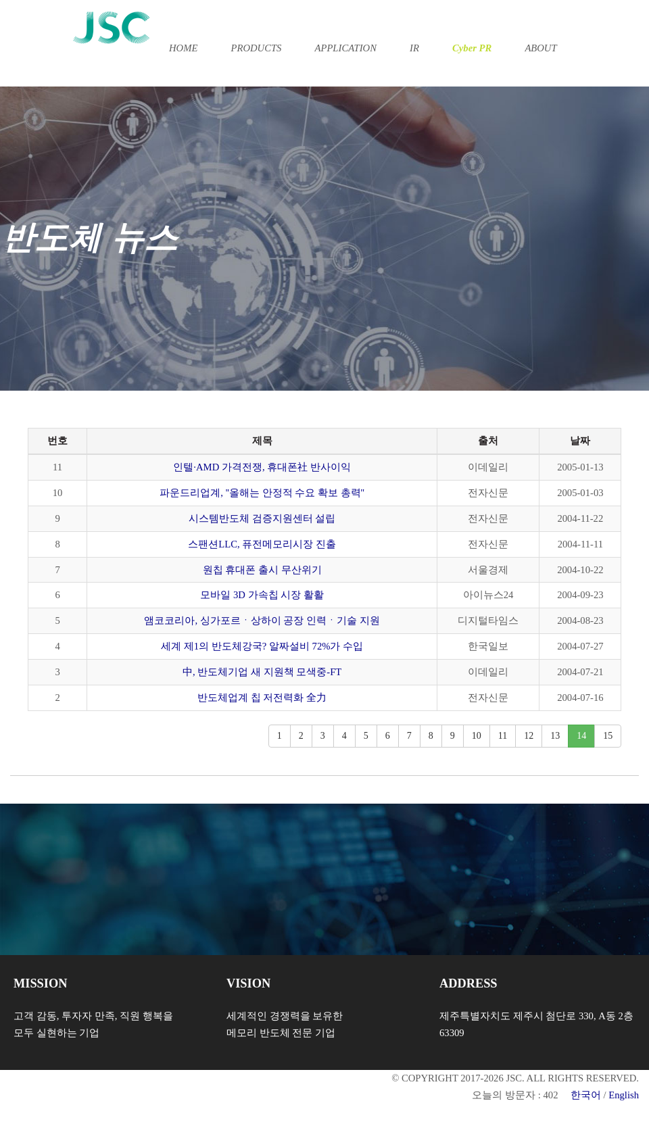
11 (502, 736)
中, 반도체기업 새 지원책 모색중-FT (262, 671)
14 (581, 736)
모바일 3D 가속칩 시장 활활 (262, 594)
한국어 (586, 1095)
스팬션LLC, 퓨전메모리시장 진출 (262, 544)
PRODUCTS (256, 48)
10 (476, 736)
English (623, 1095)
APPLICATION (346, 48)
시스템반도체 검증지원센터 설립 (262, 518)
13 (555, 736)
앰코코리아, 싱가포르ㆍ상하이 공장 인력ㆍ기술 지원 (261, 620)
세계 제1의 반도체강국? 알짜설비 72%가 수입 (262, 646)
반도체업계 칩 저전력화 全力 (262, 697)
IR (414, 48)
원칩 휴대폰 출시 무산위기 (262, 569)
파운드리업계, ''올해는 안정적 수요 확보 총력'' (262, 492)
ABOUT (540, 48)
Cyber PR (471, 48)
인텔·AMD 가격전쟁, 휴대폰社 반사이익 (262, 467)
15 (607, 736)
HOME (183, 48)
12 (528, 736)
